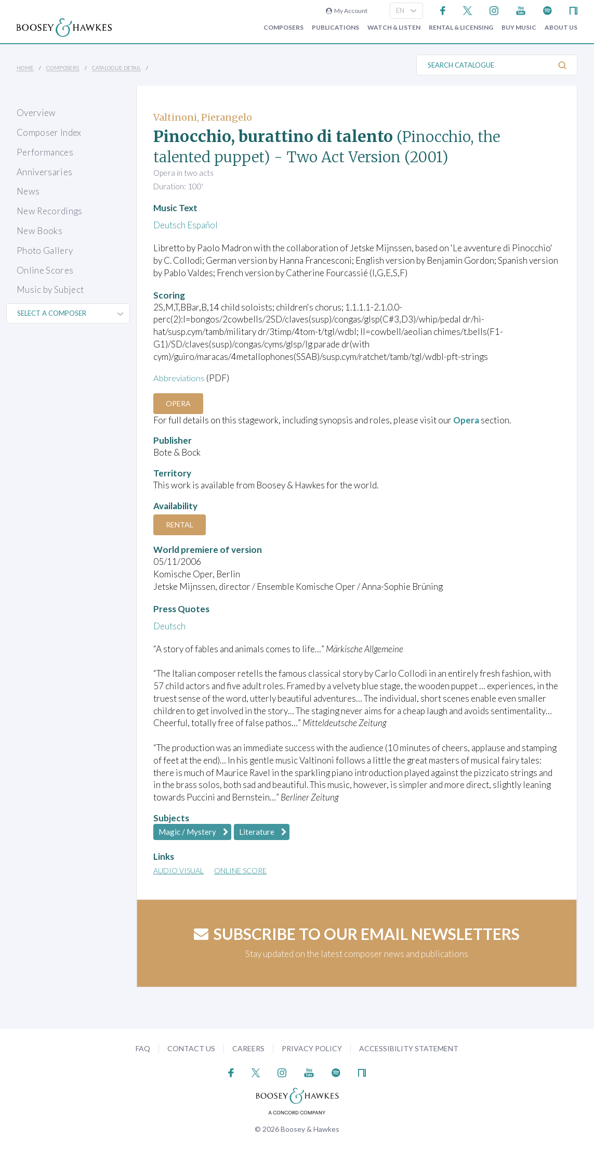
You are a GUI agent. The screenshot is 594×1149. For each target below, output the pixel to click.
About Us (561, 27)
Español (202, 225)
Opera (179, 402)
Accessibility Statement (408, 1048)
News (28, 191)
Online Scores (45, 270)
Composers (283, 27)
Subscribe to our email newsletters (357, 933)
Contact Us (191, 1048)
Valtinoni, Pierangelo (202, 117)
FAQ (143, 1048)
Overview (36, 112)
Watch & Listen (393, 27)
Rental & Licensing (461, 27)
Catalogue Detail (116, 67)
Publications (335, 27)
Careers (248, 1048)
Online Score (240, 870)
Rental (180, 524)
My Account (346, 11)
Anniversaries (44, 171)
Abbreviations (180, 377)
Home (25, 67)
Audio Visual (178, 870)
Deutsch (169, 225)
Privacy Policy (312, 1048)
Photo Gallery (45, 250)
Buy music (518, 27)
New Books (39, 230)
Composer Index (49, 132)
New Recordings (50, 210)
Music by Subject (50, 289)
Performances (45, 152)
